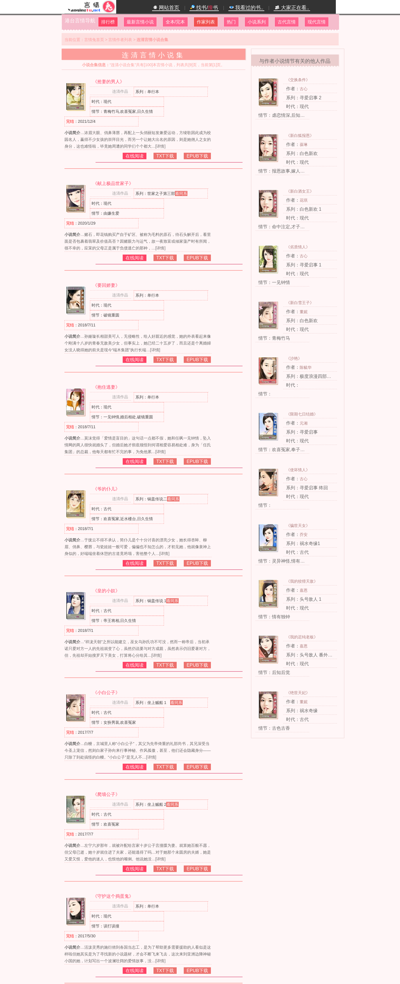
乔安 (304, 534)
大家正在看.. (291, 7)
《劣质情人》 (298, 247)
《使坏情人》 (298, 470)
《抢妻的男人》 (108, 81)
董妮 (304, 311)
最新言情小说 (140, 22)
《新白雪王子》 (300, 302)
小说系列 (257, 22)
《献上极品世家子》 (113, 183)
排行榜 (108, 22)
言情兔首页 (94, 39)
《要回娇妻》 (106, 285)
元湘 (304, 423)
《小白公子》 (106, 692)
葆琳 (304, 144)
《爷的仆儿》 (106, 488)
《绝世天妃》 (298, 692)
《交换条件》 (298, 79)
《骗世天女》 (298, 525)
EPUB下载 (197, 156)
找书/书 (204, 7)
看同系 (181, 193)
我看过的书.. (246, 7)
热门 (231, 22)
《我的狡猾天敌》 (302, 581)
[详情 (160, 146)
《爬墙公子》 (106, 794)
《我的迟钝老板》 (302, 637)
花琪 (304, 200)
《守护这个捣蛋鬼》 (113, 896)
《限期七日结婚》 (302, 414)
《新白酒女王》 (300, 191)
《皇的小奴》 (106, 590)
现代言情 (317, 22)
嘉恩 (304, 590)
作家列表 (206, 22)
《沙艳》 (294, 358)
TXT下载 (165, 156)
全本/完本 (175, 22)
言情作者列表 (120, 39)
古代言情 (287, 22)
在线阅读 (135, 156)
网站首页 (166, 7)
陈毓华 (306, 367)
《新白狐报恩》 (300, 135)
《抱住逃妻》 (106, 387)
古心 (304, 89)
